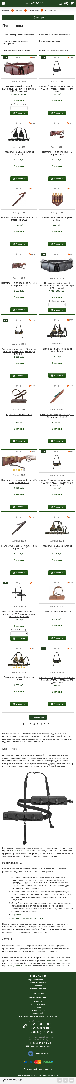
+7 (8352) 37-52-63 (41, 1032)
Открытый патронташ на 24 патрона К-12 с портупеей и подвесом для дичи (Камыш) (57, 482)
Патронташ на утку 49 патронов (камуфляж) (57, 350)
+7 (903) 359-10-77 (41, 1028)
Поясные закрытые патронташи (18, 35)
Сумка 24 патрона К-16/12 (19, 414)
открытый (16, 851)
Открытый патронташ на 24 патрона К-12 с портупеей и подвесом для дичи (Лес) (19, 351)
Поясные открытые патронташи (54, 35)
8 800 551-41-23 (15, 1080)
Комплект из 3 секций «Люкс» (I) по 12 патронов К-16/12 (57, 415)
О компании (38, 976)
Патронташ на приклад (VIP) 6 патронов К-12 (57, 153)
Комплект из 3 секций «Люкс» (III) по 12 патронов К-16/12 (19, 547)
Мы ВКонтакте (41, 1053)
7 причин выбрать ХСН (38, 980)
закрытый (27, 851)
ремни (49, 960)
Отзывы (38, 1007)
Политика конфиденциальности (38, 1069)
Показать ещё (38, 717)
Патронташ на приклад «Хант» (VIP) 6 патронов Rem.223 (19, 481)
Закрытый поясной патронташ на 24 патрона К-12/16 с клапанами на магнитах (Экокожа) (19, 614)
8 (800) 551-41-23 (40, 1042)
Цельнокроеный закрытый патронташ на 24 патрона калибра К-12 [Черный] (57, 285)
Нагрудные (16, 915)
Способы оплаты (38, 989)
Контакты (38, 993)
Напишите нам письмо (40, 1046)
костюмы (60, 960)
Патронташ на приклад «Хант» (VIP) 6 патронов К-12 (19, 284)
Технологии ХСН (38, 1010)
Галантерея (34, 10)
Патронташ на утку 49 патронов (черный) (19, 153)
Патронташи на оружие (50, 41)
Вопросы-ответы (37, 1004)
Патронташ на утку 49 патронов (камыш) (19, 678)
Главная (5, 10)
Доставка (38, 986)
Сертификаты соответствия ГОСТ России (38, 1016)
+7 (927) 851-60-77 (41, 1024)
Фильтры (38, 17)
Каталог (19, 10)
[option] (19, 68)
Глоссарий (38, 1013)
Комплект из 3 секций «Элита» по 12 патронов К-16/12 (19, 218)
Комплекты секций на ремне (16, 50)
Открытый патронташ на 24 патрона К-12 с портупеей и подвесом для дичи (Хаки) (57, 680)
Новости (38, 1001)
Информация (38, 997)
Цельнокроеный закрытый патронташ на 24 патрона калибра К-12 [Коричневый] (19, 88)
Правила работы (38, 983)
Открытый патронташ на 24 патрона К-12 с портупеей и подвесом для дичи (57, 88)
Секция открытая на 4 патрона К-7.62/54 (57, 218)
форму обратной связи (18, 966)
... (52, 724)
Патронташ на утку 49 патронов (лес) (57, 547)
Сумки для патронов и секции (53, 50)
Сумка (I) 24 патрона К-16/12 (57, 611)
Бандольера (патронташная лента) (27, 918)
